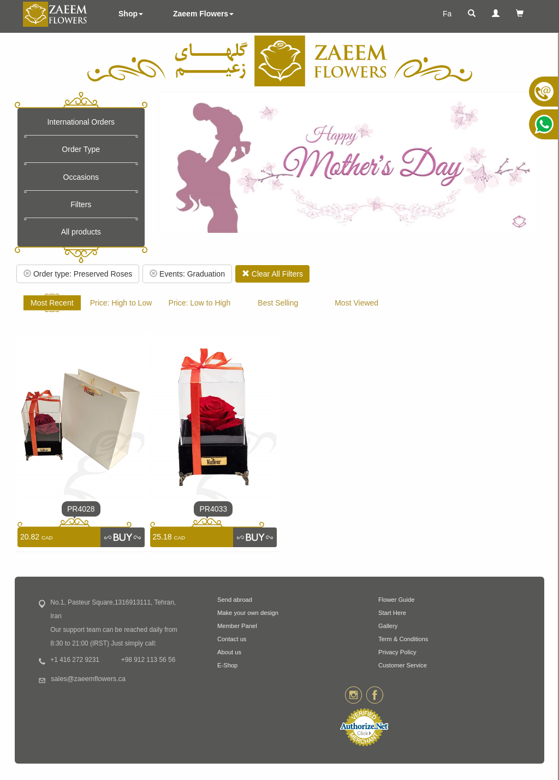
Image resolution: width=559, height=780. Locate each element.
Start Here (392, 612)
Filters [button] (80, 204)
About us (229, 652)
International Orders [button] (81, 122)
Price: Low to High (200, 302)
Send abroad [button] (234, 599)
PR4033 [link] (213, 509)
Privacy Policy (397, 652)
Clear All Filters (272, 273)
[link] (122, 537)
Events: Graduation (187, 273)
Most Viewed (356, 302)
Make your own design (247, 612)
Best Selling (278, 302)
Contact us (231, 639)
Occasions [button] (81, 177)
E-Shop (227, 665)
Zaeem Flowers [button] (203, 13)
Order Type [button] (81, 149)
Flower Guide (396, 599)
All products (81, 231)
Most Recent (52, 302)
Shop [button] (130, 13)
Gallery (387, 626)
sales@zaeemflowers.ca (88, 679)
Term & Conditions (403, 639)
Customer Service (402, 665)
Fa (447, 13)
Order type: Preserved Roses (77, 273)
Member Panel (237, 626)
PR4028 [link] (81, 509)
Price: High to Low (121, 302)
